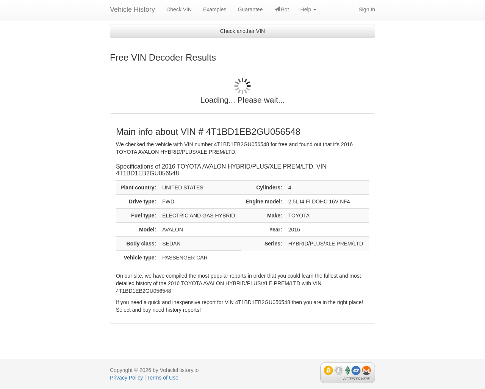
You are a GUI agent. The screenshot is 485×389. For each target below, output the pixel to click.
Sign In (366, 9)
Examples (214, 9)
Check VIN (179, 9)
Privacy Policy (126, 378)
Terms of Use (162, 378)
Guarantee (250, 9)
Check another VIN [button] (242, 31)
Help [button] (308, 9)
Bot (281, 9)
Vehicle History (132, 9)
